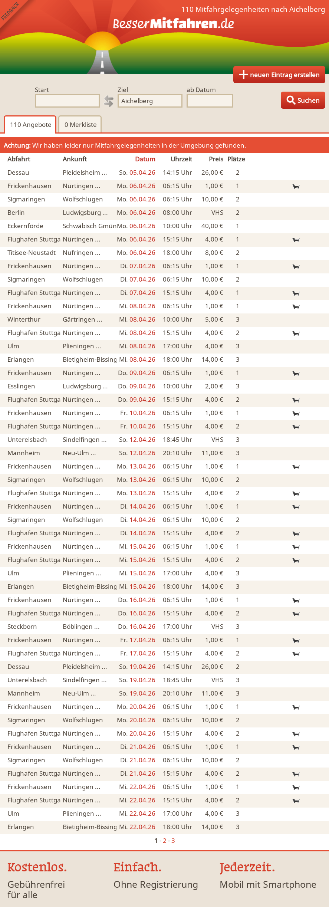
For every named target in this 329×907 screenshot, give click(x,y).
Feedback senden (18, 18)
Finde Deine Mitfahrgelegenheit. (164, 37)
